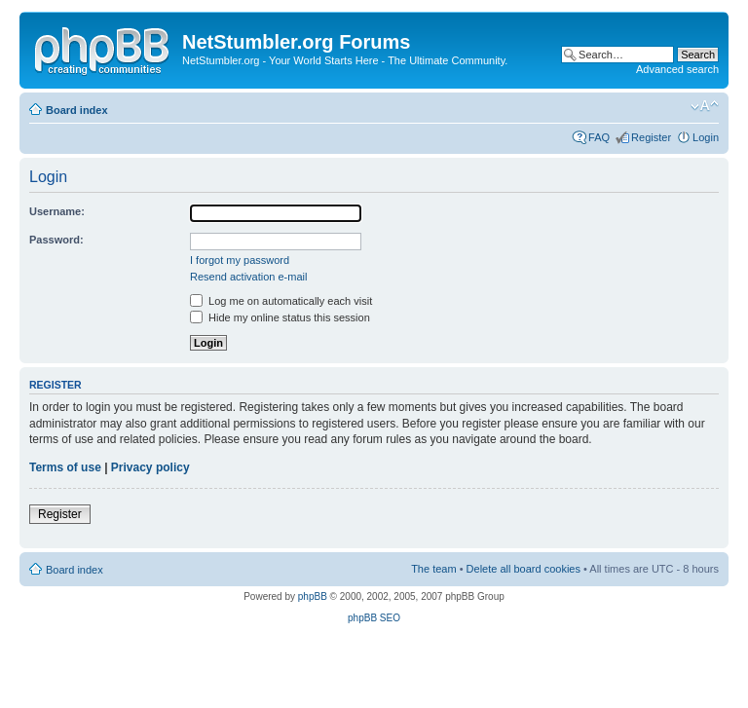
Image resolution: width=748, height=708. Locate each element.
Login (705, 137)
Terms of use (65, 467)
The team (433, 569)
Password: (56, 239)
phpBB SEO (374, 618)
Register (651, 137)
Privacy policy (150, 467)
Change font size (705, 106)
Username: (57, 211)
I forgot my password (239, 260)
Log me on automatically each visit (281, 301)
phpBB (312, 596)
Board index (77, 110)
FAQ (599, 137)
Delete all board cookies (523, 569)
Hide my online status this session (280, 317)
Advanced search (677, 69)
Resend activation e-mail (248, 276)
